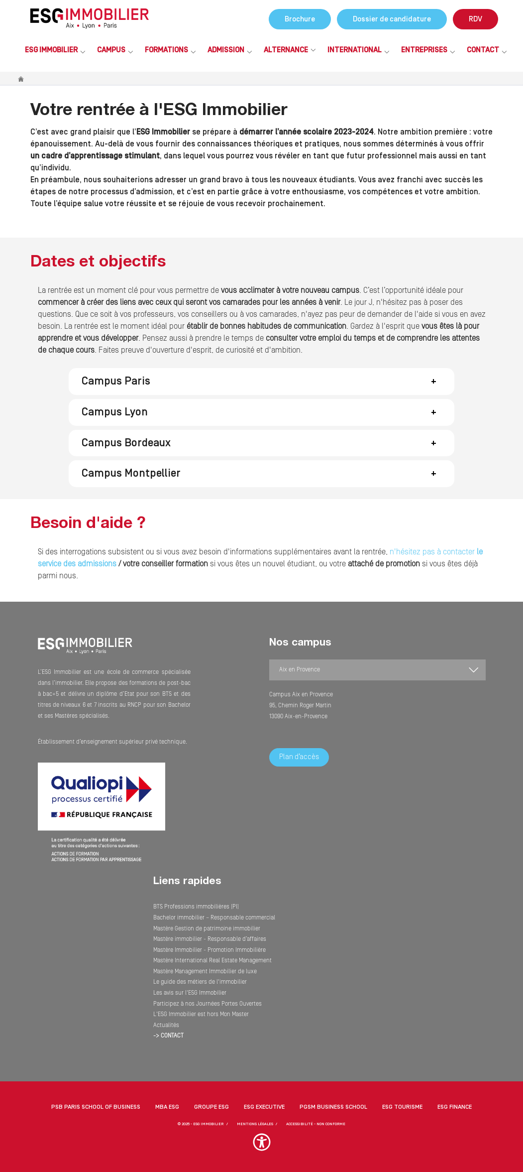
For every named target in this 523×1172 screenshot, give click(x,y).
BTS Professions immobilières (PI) (196, 907)
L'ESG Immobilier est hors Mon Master (201, 1014)
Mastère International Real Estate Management (212, 960)
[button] (261, 381)
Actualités (166, 1025)
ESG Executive (264, 1107)
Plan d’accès (299, 757)
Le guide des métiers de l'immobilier (200, 982)
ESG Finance (454, 1107)
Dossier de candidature (392, 19)
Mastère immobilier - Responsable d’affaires (209, 939)
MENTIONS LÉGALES (255, 1124)
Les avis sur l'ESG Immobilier (189, 993)
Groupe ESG (211, 1107)
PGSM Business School (333, 1107)
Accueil (21, 79)
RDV (475, 19)
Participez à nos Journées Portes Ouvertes (207, 1004)
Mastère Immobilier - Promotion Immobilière (209, 950)
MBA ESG (167, 1107)
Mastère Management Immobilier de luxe (205, 971)
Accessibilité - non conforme (315, 1124)
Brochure (300, 19)
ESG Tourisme (402, 1107)
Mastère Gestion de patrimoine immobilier (206, 928)
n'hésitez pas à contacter (433, 551)
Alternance (286, 50)
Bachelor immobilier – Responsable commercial (214, 917)
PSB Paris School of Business (95, 1107)
